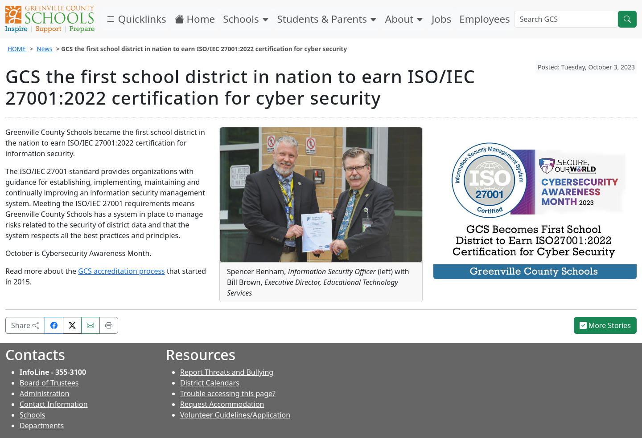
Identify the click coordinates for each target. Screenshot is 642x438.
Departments (42, 425)
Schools (246, 19)
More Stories (605, 325)
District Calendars (209, 383)
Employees (484, 19)
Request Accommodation (222, 404)
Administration (44, 393)
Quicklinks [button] (136, 19)
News (44, 49)
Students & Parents (327, 19)
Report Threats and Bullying (226, 372)
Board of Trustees (49, 383)
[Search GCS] (566, 19)
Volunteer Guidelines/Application (235, 415)
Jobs (441, 19)
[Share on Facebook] (54, 325)
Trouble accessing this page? (228, 393)
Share (25, 325)
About (404, 19)
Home (194, 19)
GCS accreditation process (121, 271)
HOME (17, 49)
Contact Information (54, 404)
